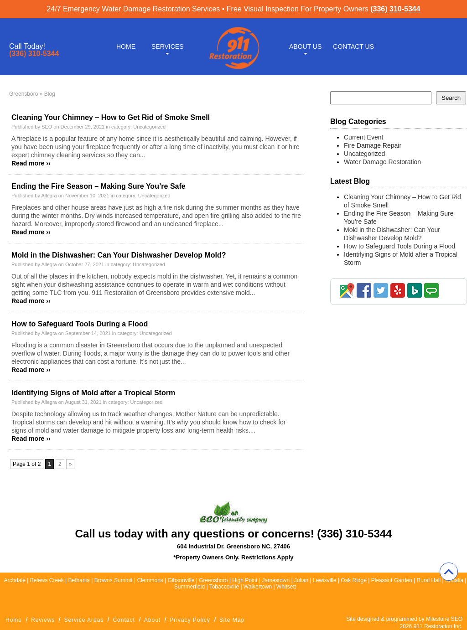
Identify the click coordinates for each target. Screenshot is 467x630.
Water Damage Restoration (382, 161)
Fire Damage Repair (372, 145)
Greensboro (23, 94)
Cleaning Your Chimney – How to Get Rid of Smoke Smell (110, 117)
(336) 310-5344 (395, 9)
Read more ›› (31, 163)
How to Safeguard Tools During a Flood (79, 324)
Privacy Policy (190, 620)
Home (125, 46)
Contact (124, 620)
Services (167, 46)
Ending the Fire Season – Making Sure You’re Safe (98, 186)
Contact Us (353, 46)
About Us (305, 46)
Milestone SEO (444, 619)
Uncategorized (149, 126)
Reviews (43, 620)
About (152, 620)
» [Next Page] (70, 464)
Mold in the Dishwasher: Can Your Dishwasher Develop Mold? (118, 255)
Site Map (231, 620)
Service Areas (84, 620)
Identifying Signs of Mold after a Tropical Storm (93, 393)
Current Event (363, 137)
